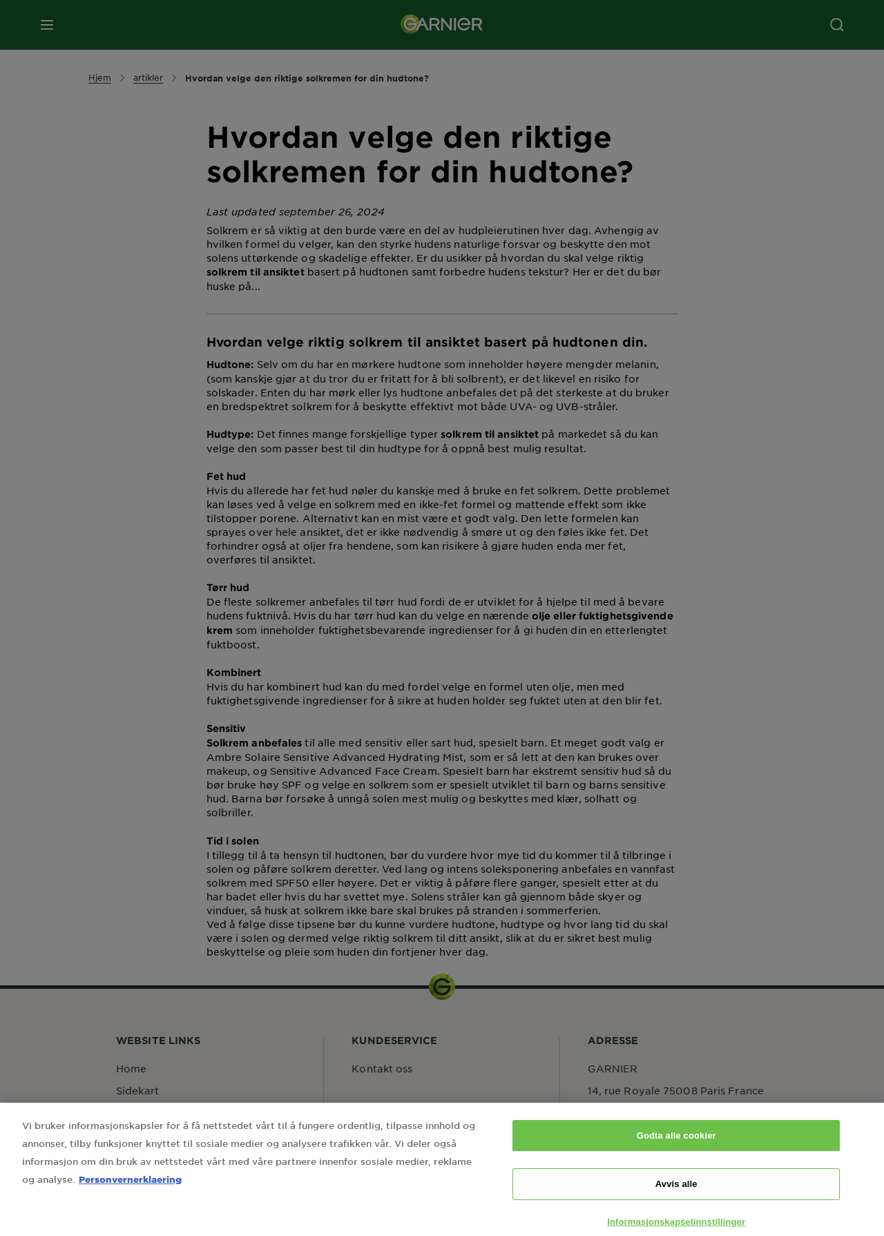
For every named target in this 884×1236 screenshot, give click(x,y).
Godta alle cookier (676, 1144)
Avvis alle (676, 1193)
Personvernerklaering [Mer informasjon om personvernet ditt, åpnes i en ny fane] (130, 1188)
